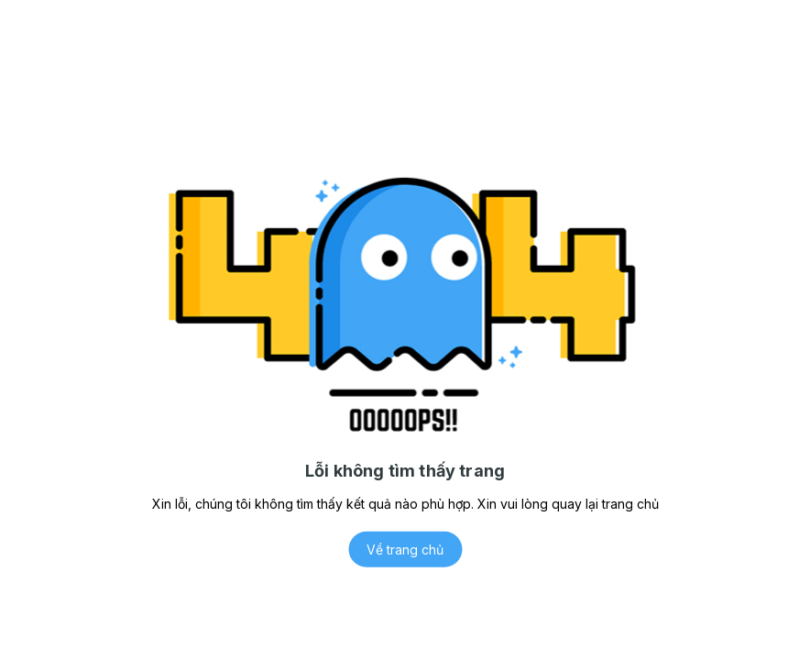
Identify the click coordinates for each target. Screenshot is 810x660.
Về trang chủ (405, 549)
